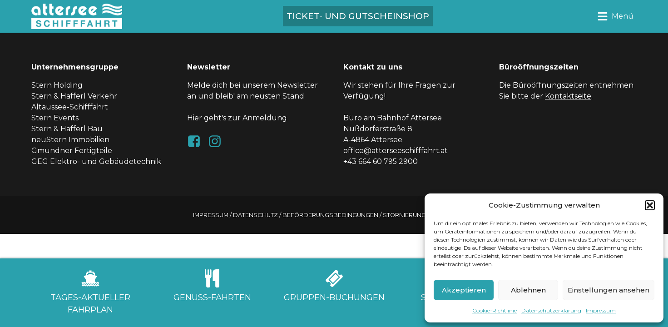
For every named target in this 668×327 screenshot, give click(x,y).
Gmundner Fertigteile (71, 150)
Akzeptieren (464, 290)
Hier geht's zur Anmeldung (237, 118)
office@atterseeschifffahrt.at (395, 150)
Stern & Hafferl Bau (67, 128)
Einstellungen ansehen (608, 290)
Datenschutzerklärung (551, 310)
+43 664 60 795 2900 (380, 161)
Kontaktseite (568, 96)
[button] (649, 205)
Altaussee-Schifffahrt (69, 107)
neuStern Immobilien (70, 139)
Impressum (601, 310)
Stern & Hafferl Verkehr (74, 96)
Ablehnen (528, 290)
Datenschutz (255, 215)
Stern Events (55, 118)
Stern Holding (57, 85)
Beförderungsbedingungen (330, 215)
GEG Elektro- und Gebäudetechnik (96, 161)
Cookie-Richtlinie (494, 310)
